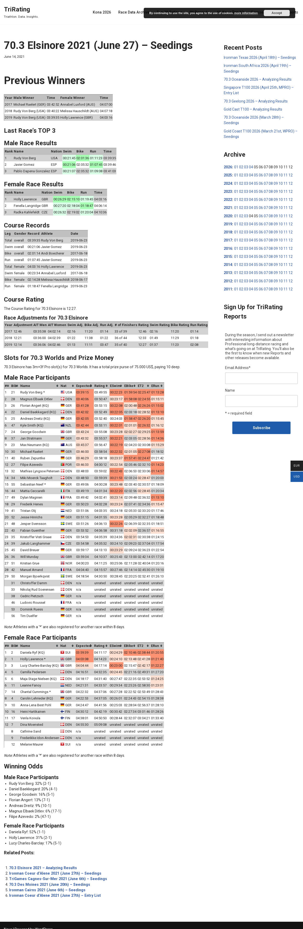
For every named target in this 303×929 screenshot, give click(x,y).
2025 (228, 174)
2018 (228, 231)
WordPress (44, 923)
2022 (228, 198)
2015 (228, 255)
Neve (8, 923)
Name (230, 388)
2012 (228, 279)
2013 (228, 271)
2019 (228, 223)
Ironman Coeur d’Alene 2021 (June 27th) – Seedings (53, 867)
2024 (228, 182)
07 (266, 174)
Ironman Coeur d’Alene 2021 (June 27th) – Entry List (53, 889)
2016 (228, 247)
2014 (228, 263)
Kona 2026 (104, 12)
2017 (228, 239)
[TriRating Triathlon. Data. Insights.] (21, 12)
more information (246, 13)
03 (246, 166)
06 (261, 174)
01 (236, 166)
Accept (277, 13)
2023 (228, 190)
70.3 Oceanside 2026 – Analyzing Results (257, 79)
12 (290, 174)
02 (241, 166)
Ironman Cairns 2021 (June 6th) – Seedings (46, 884)
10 (280, 174)
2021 (228, 207)
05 (256, 174)
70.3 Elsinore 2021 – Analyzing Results (42, 862)
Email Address (238, 366)
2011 (228, 287)
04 (251, 166)
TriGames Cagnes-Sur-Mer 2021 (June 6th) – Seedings (56, 873)
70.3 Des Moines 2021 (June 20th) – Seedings (48, 878)
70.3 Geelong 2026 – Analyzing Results (255, 101)
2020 (228, 215)
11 (285, 174)
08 (270, 174)
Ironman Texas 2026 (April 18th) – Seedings (260, 57)
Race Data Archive (136, 12)
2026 (228, 166)
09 (275, 174)
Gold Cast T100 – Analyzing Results (253, 109)
